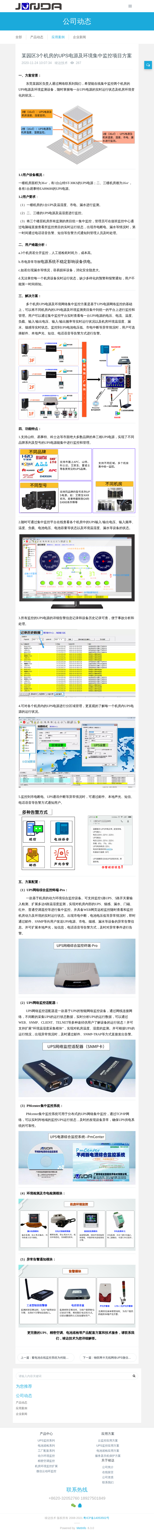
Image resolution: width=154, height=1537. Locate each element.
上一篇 (47, 1357)
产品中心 (46, 1433)
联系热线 (77, 1490)
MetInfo (81, 1528)
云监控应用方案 (108, 1440)
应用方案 (107, 1433)
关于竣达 (107, 1460)
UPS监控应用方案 (107, 1445)
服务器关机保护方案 (108, 1455)
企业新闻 (79, 37)
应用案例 (58, 37)
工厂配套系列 (46, 1450)
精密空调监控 (46, 1460)
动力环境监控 (46, 1455)
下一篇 (110, 1357)
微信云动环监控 (46, 1471)
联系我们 (108, 1482)
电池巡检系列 (46, 1445)
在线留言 (108, 1472)
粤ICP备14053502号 (96, 1518)
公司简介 (108, 1467)
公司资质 (108, 1477)
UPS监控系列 (46, 1440)
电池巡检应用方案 (108, 1450)
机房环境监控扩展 (46, 1466)
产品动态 (36, 37)
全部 (18, 37)
